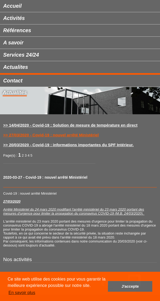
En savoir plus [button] (22, 292)
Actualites (15, 67)
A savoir (13, 42)
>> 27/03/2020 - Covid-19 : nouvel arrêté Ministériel (51, 135)
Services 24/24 (21, 55)
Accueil (12, 6)
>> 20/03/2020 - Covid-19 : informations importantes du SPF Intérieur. (68, 145)
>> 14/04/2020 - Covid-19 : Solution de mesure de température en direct (70, 125)
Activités (14, 18)
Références (17, 30)
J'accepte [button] (130, 286)
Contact (13, 80)
